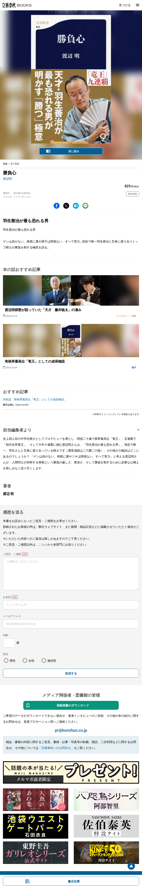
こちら (42, 544)
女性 (31, 660)
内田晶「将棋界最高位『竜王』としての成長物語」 (35, 399)
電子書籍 (14, 163)
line (85, 206)
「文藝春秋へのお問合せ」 (56, 747)
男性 (13, 660)
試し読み (74, 151)
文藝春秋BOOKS (16, 5)
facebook (57, 206)
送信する (71, 673)
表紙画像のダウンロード (73, 705)
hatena (76, 206)
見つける (125, 5)
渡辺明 (7, 178)
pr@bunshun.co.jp (71, 730)
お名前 (7, 597)
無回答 (51, 660)
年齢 (5, 635)
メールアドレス (12, 616)
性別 (5, 654)
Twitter (66, 206)
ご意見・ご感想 (12, 554)
